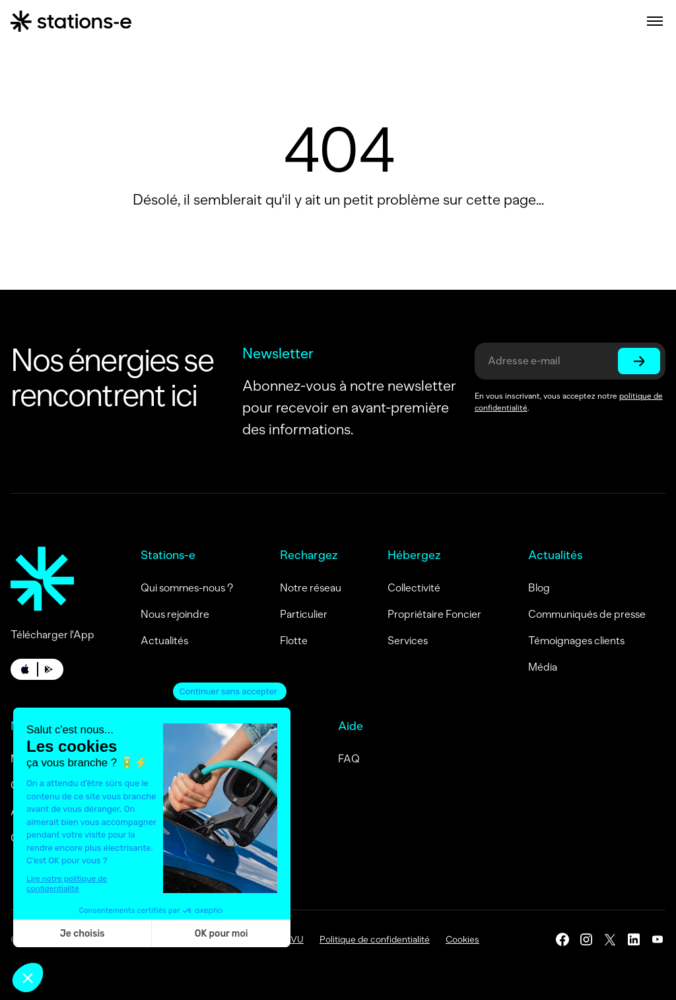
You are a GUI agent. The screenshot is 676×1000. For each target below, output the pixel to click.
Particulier (303, 614)
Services (408, 640)
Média (542, 667)
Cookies (462, 939)
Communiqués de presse (587, 614)
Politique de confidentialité (375, 939)
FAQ (349, 758)
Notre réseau (310, 588)
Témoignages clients (576, 640)
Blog (539, 588)
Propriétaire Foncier (434, 614)
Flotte (294, 640)
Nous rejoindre (175, 614)
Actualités (164, 640)
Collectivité (414, 588)
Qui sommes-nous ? (187, 588)
